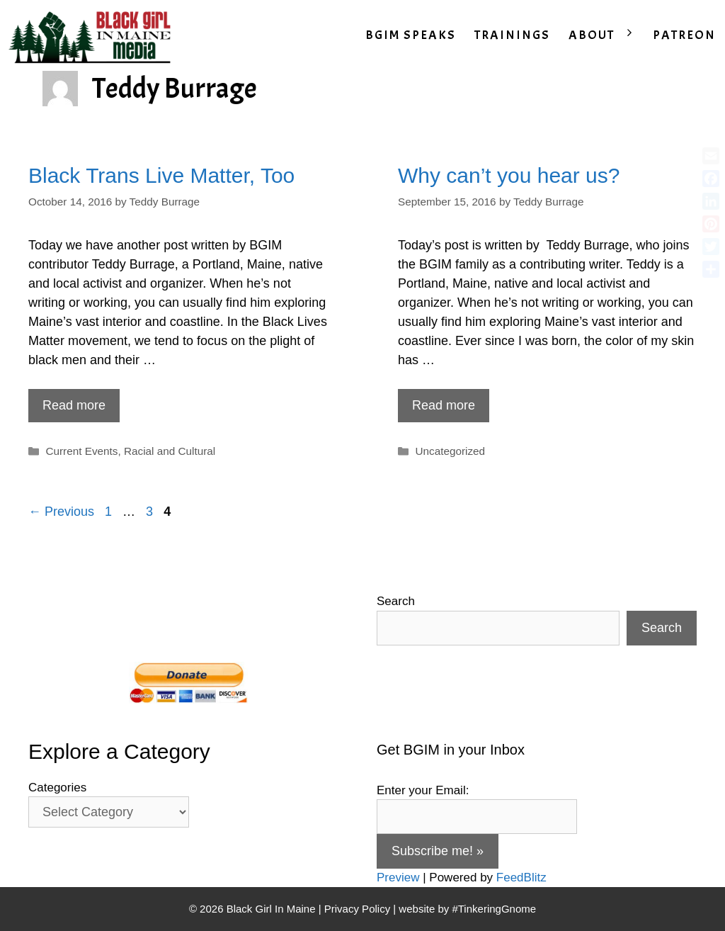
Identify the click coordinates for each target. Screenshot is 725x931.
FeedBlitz (521, 877)
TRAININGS (512, 35)
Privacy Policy (357, 909)
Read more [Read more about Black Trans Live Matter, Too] (73, 405)
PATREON (684, 35)
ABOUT (606, 35)
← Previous (61, 511)
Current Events (81, 451)
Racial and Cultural (169, 451)
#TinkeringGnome (494, 909)
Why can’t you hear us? (509, 175)
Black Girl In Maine (273, 909)
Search (396, 601)
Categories (57, 787)
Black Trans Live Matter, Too (161, 175)
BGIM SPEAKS (410, 35)
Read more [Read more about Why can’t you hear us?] (443, 405)
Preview (398, 877)
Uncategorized (450, 451)
